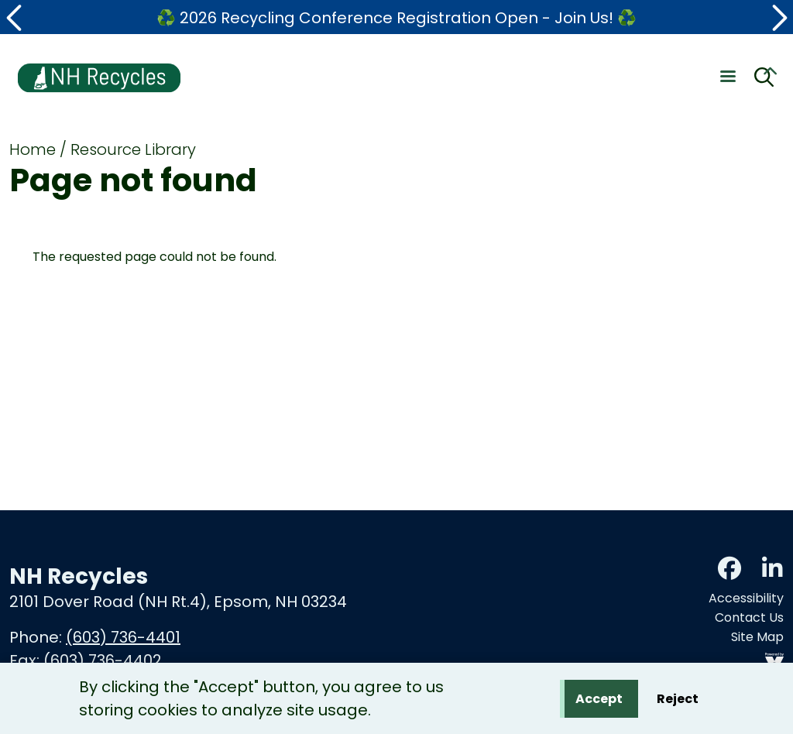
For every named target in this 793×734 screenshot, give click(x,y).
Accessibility (746, 598)
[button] (15, 17)
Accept (599, 701)
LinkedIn (772, 568)
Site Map (757, 637)
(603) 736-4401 (123, 637)
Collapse (769, 73)
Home (32, 149)
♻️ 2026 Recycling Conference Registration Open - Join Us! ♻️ (396, 18)
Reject (678, 701)
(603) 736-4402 (102, 660)
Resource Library (133, 149)
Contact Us (749, 617)
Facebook (729, 568)
